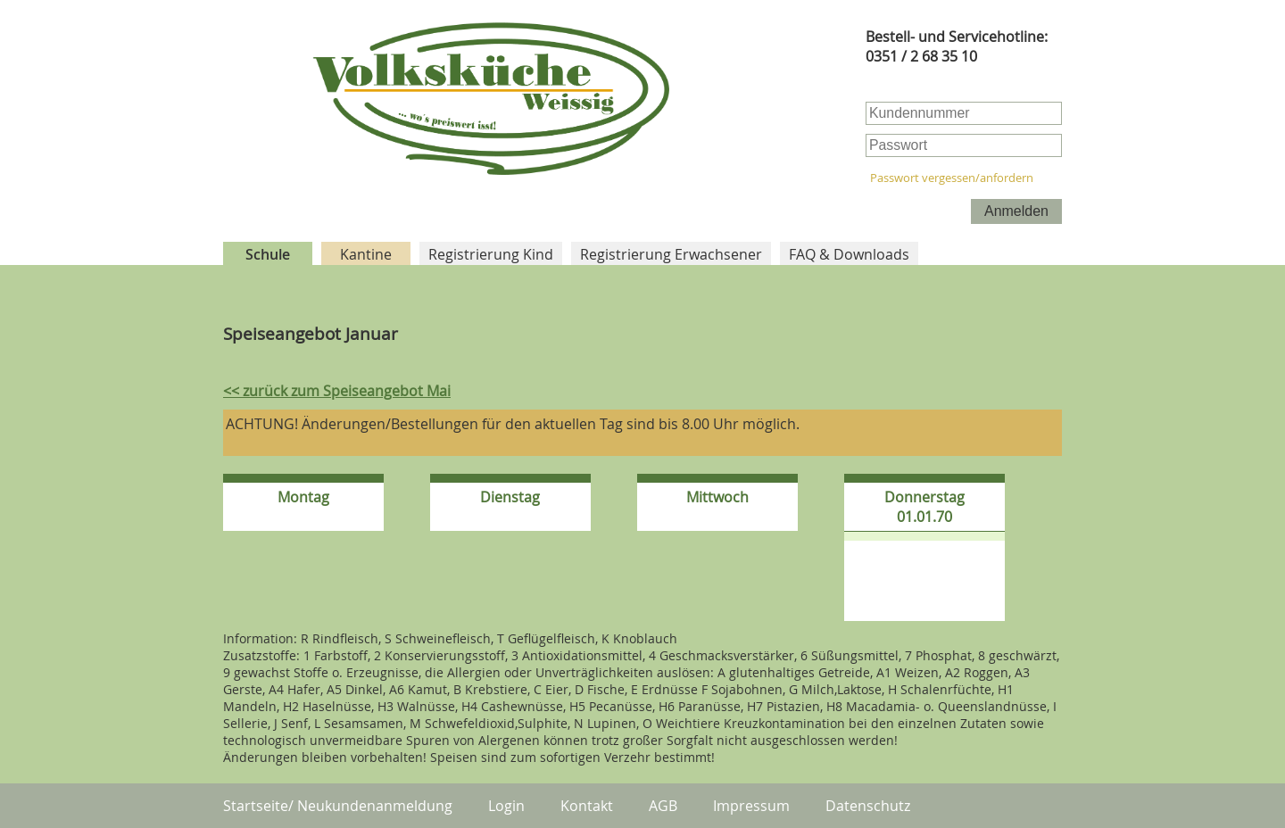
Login (506, 806)
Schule (267, 254)
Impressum (751, 806)
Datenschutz (867, 806)
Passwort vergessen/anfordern (951, 178)
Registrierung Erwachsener (671, 254)
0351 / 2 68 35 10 (921, 56)
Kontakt (586, 806)
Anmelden (1016, 211)
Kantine (366, 254)
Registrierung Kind (490, 254)
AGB (663, 806)
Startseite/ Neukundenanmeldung (337, 806)
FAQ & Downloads (849, 254)
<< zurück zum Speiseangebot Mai (337, 391)
